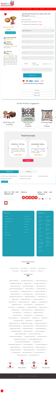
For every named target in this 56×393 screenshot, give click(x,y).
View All (28, 160)
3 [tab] (28, 130)
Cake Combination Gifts (15, 294)
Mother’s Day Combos (25, 178)
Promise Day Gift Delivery (28, 286)
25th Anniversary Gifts (27, 352)
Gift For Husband (23, 270)
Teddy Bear (34, 302)
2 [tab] (26, 130)
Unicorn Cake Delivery (12, 317)
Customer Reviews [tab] (10, 32)
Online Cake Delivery (29, 288)
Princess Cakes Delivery (28, 344)
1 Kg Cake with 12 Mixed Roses (29, 21)
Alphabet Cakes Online (38, 312)
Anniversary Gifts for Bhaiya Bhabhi (22, 341)
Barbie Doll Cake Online (40, 294)
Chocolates (17, 9)
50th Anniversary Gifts (39, 352)
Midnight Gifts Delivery (32, 307)
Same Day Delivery (9, 218)
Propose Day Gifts (27, 283)
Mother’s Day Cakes (43, 176)
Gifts (11, 9)
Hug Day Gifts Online (40, 286)
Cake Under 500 (35, 317)
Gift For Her (32, 270)
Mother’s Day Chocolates (26, 176)
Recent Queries (8, 234)
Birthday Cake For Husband (26, 323)
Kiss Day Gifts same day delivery (16, 288)
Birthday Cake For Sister (28, 325)
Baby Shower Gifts (43, 307)
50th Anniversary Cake (33, 355)
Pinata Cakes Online (17, 315)
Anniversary (49, 9)
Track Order (26, 229)
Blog (6, 224)
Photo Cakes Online (42, 296)
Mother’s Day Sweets (6, 178)
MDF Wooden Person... (28, 123)
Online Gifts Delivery (14, 291)
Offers (6, 226)
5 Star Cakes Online (28, 315)
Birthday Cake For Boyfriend (14, 325)
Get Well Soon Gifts (15, 309)
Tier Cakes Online (27, 312)
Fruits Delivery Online (39, 304)
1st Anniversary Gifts (16, 352)
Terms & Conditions (28, 218)
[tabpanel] (9, 117)
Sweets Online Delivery (40, 347)
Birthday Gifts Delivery (25, 299)
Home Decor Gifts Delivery (15, 349)
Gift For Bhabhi (42, 268)
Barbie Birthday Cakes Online (15, 344)
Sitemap (26, 232)
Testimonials (26, 216)
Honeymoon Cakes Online (28, 347)
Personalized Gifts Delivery (26, 291)
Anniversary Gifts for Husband (15, 336)
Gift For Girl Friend (14, 268)
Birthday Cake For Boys (28, 328)
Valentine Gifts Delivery (13, 280)
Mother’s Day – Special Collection (9, 176)
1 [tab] (24, 130)
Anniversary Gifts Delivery (38, 299)
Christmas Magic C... (47, 123)
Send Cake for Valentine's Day (27, 280)
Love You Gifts (11, 307)
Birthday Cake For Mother (15, 328)
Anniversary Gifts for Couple (34, 333)
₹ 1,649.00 (28, 126)
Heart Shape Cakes (38, 315)
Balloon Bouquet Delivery (30, 296)
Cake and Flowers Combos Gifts (15, 296)
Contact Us (26, 224)
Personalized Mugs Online (29, 349)
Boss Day (41, 239)
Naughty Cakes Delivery (15, 347)
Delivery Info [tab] (37, 95)
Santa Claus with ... (9, 122)
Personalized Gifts (27, 9)
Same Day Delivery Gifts (24, 302)
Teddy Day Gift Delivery (15, 286)
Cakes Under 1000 (12, 302)
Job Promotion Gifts (48, 229)
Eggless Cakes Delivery (39, 309)
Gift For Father (33, 268)
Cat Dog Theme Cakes (18, 320)
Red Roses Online (38, 320)
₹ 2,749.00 (9, 124)
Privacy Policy (27, 221)
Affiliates (26, 226)
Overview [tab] (37, 90)
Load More (4, 181)
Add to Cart (32, 75)
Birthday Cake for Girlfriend (40, 323)
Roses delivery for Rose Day (15, 283)
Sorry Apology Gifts (21, 307)
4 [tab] (30, 130)
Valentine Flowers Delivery (41, 280)
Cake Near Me (44, 317)
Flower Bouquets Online (28, 294)
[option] (18, 148)
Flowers (6, 9)
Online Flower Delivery (41, 288)
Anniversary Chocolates (39, 331)
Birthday (42, 9)
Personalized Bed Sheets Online (35, 339)
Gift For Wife (15, 270)
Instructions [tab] (37, 92)
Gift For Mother (24, 268)
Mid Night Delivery (8, 221)
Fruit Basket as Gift (36, 341)
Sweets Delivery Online (16, 304)
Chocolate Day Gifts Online (39, 283)
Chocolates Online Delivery (40, 291)
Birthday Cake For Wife (13, 323)
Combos (36, 9)
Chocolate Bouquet (42, 302)
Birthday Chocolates (28, 331)
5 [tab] (32, 130)
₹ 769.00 (47, 126)
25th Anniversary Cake (21, 355)
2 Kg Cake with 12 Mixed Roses (29, 24)
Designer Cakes (15, 299)
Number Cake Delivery (24, 317)
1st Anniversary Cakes (41, 336)
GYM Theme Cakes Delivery (41, 344)
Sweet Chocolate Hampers (20, 333)
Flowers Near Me (28, 320)
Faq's (6, 229)
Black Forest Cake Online (27, 309)
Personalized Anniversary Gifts (20, 339)
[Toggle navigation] (4, 3)
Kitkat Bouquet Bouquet (40, 328)
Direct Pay (7, 232)
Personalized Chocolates (16, 331)
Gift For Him (40, 270)
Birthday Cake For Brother (41, 325)
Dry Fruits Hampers (28, 304)
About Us (7, 216)
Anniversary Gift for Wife (29, 336)
